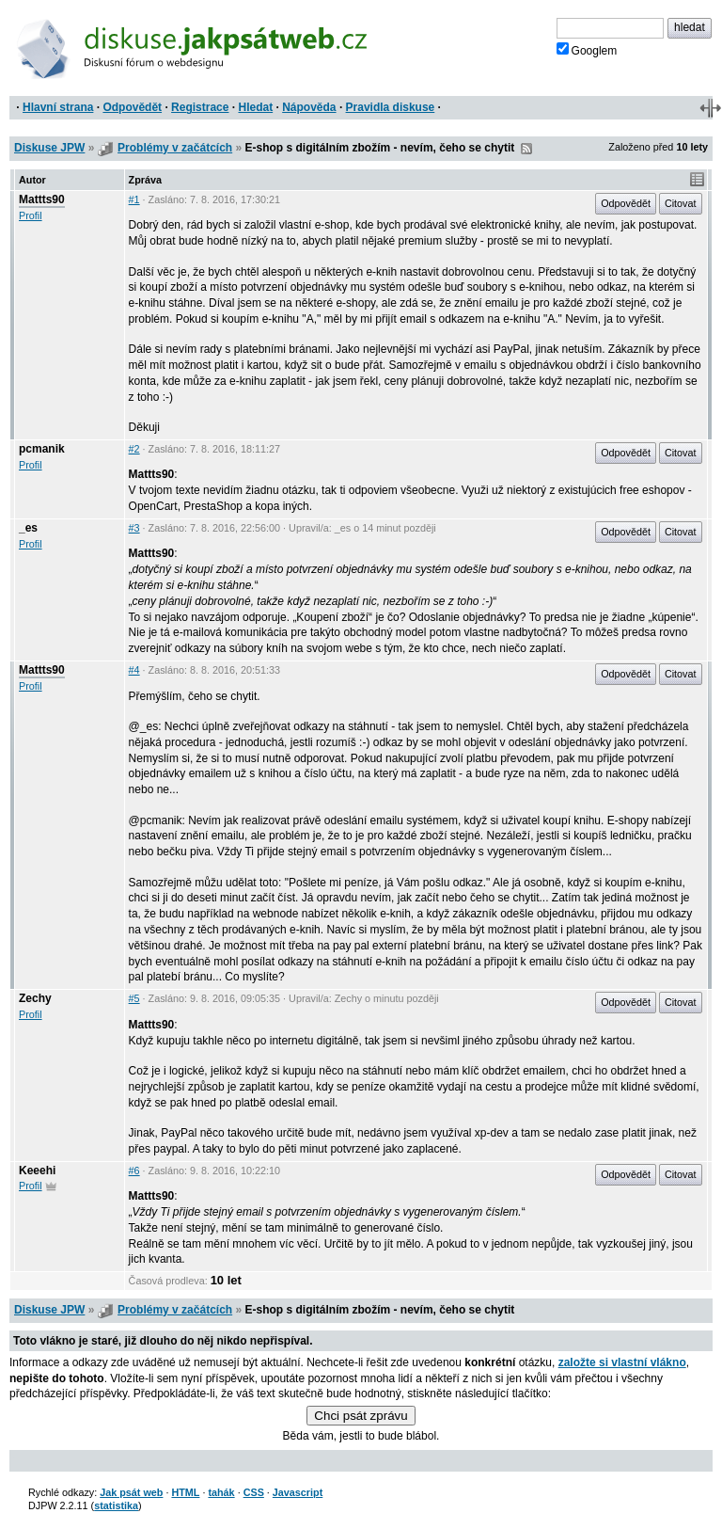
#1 (134, 199)
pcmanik (42, 448)
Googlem (587, 49)
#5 (134, 998)
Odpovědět (132, 107)
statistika (116, 1505)
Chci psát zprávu (360, 1416)
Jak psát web (131, 1492)
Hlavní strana (58, 107)
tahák (221, 1492)
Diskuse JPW (49, 147)
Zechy (35, 998)
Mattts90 (42, 199)
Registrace (199, 107)
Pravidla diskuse (390, 107)
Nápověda (309, 107)
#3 (134, 528)
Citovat (681, 203)
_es (28, 527)
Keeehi (37, 1170)
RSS (526, 148)
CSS (253, 1492)
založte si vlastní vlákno (622, 1362)
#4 (134, 670)
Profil (30, 215)
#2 (134, 448)
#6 (134, 1170)
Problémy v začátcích (175, 147)
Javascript (297, 1492)
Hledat (255, 107)
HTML (185, 1492)
